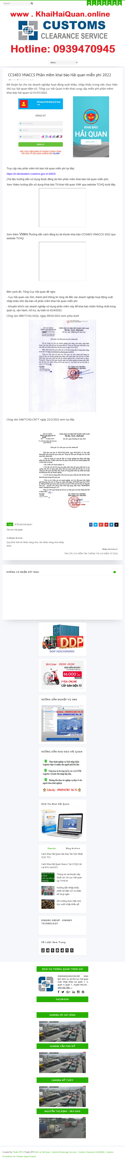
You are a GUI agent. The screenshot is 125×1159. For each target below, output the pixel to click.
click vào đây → (65, 980)
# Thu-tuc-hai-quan (23, 524)
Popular (52, 841)
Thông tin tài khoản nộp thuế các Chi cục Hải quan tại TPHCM (69, 870)
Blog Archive (73, 841)
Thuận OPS (18, 1145)
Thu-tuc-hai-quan (27, 80)
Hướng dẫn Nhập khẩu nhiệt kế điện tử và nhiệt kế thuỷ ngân (69, 884)
